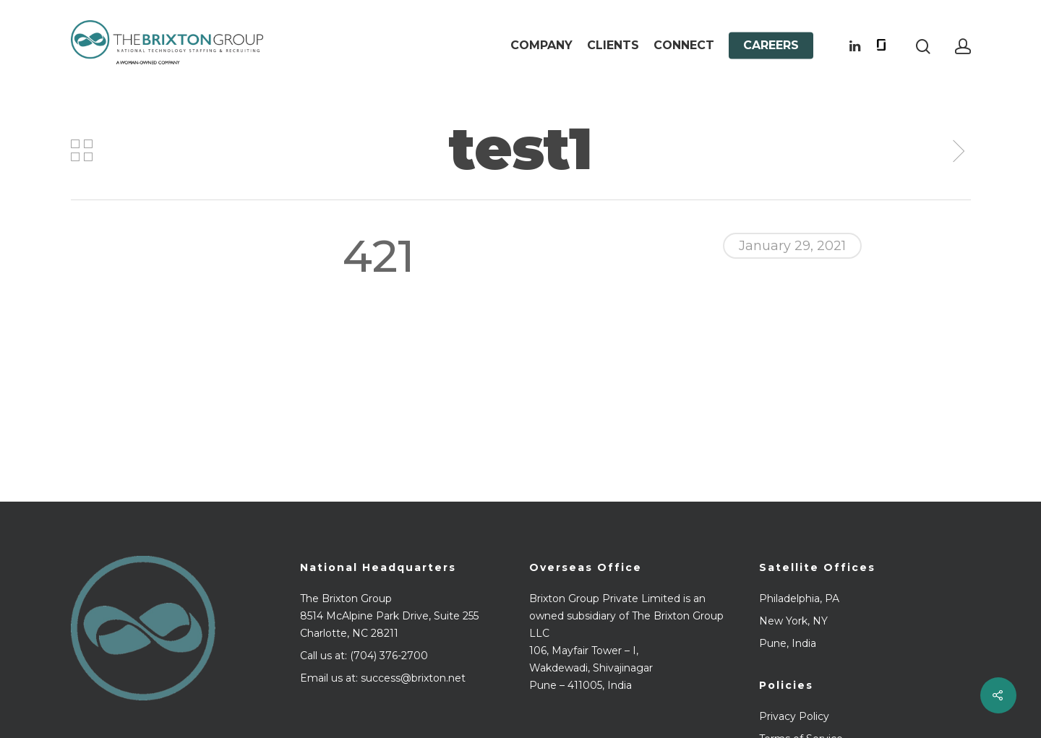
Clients (613, 45)
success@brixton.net (413, 678)
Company (541, 45)
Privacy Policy (794, 716)
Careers (771, 45)
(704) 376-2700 (389, 655)
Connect (684, 45)
